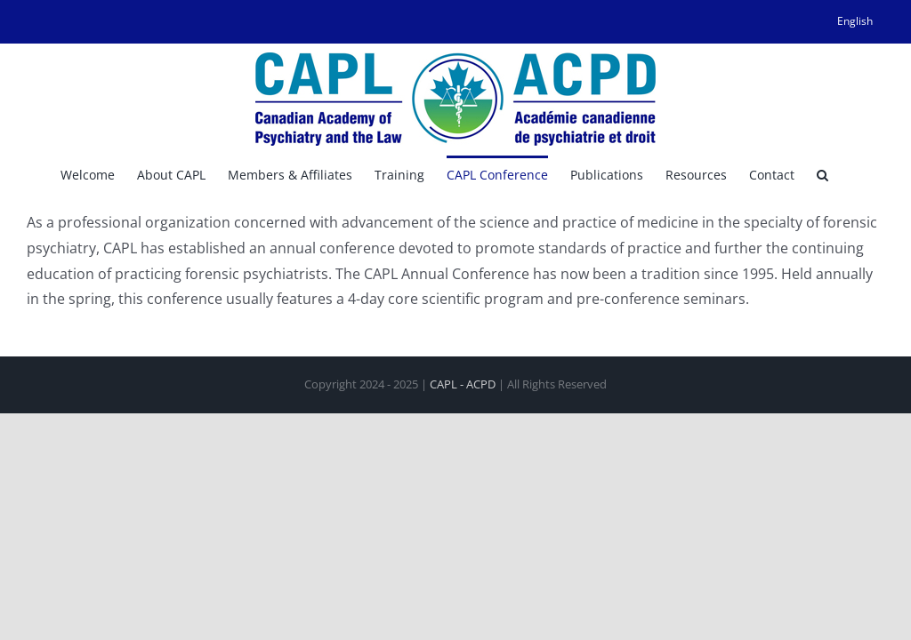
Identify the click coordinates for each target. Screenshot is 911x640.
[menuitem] (855, 21)
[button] (822, 173)
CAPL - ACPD (463, 384)
